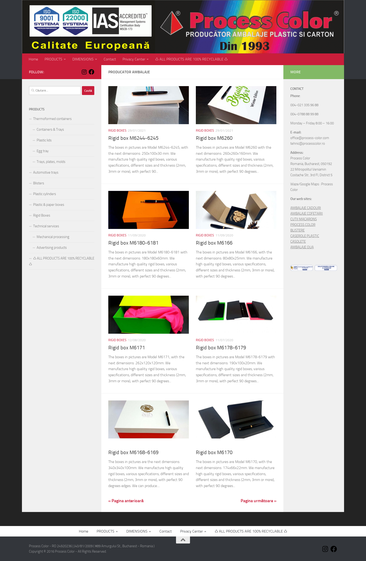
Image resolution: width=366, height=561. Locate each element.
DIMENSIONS (83, 59)
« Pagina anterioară (126, 500)
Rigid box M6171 (126, 348)
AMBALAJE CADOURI (305, 208)
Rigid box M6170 (214, 452)
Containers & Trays (50, 129)
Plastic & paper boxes (48, 205)
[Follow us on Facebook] (91, 72)
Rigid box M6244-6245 (133, 138)
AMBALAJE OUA (302, 247)
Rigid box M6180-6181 (133, 243)
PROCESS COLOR (302, 225)
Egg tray (43, 151)
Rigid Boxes (117, 131)
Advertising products (52, 247)
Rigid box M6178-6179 (221, 348)
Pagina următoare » (258, 500)
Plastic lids (44, 140)
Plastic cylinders (44, 194)
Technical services (46, 226)
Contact (110, 59)
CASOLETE (298, 241)
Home (33, 59)
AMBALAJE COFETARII (306, 213)
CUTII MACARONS (303, 219)
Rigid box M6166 (214, 243)
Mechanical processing (53, 237)
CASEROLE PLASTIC (304, 236)
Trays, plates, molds (51, 162)
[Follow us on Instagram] (84, 72)
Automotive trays (45, 172)
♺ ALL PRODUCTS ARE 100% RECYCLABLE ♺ (191, 59)
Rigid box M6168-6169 (133, 452)
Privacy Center (134, 59)
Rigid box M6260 (214, 138)
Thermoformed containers (52, 119)
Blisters (38, 183)
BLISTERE (297, 230)
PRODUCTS (53, 59)
